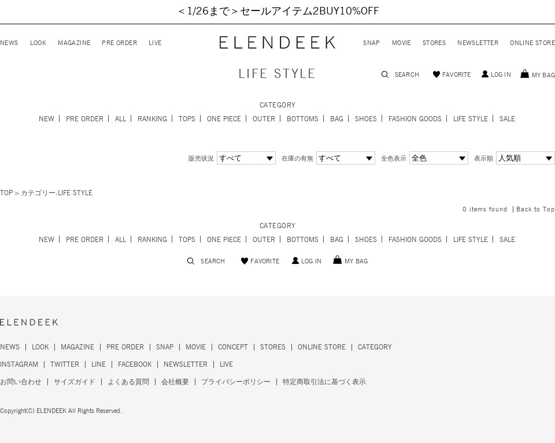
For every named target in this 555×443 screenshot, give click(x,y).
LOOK (38, 43)
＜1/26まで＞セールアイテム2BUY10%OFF (277, 11)
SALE (507, 119)
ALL (120, 119)
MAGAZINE (74, 43)
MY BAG (543, 75)
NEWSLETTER (477, 43)
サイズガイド (74, 381)
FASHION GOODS (415, 119)
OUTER (264, 119)
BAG (336, 119)
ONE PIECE (224, 119)
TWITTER (64, 364)
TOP (6, 192)
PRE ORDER (119, 43)
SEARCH (407, 75)
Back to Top (535, 209)
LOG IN (501, 75)
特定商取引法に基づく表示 (324, 381)
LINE (98, 364)
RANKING (152, 119)
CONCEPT (233, 347)
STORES (434, 43)
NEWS (9, 43)
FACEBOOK (134, 364)
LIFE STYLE (470, 119)
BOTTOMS (303, 119)
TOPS (187, 119)
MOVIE (401, 43)
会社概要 (175, 381)
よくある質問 (128, 381)
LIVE (155, 43)
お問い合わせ (21, 381)
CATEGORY (375, 347)
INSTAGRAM (19, 364)
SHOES (366, 119)
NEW (46, 119)
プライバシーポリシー (236, 381)
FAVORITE (456, 75)
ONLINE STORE (532, 43)
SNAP (371, 43)
